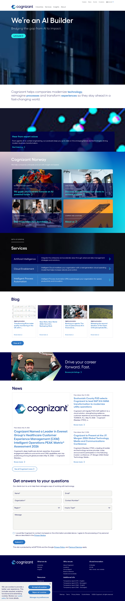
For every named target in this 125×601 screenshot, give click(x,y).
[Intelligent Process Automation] (109, 279)
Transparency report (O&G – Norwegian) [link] (75, 587)
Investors (101, 2)
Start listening (17, 147)
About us (70, 221)
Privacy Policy (59, 547)
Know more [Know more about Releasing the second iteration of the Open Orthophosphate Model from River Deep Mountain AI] (94, 334)
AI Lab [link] (91, 567)
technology (76, 91)
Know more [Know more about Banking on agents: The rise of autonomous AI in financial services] (68, 334)
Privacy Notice (40, 535)
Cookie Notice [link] (86, 594)
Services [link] (39, 567)
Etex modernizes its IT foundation (32, 221)
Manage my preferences (39, 597)
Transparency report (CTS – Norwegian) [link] (75, 583)
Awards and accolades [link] (69, 573)
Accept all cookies (39, 587)
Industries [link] (40, 565)
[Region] (37, 507)
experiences (71, 95)
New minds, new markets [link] (96, 569)
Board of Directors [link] (68, 571)
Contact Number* (72, 500)
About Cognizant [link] (68, 565)
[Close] (50, 583)
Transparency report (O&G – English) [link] (74, 585)
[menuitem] (84, 2)
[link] (22, 7)
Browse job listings (72, 372)
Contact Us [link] (40, 581)
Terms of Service (75, 547)
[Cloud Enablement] (109, 268)
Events (95, 2)
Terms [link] (68, 594)
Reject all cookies (39, 592)
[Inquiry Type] (87, 507)
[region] (26, 591)
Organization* (20, 500)
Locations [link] (66, 567)
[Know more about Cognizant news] (24, 469)
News (89, 2)
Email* (67, 493)
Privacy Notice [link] (76, 594)
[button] (110, 2)
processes (33, 95)
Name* (17, 493)
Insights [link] (39, 569)
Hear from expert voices (25, 136)
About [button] (63, 7)
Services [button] (48, 7)
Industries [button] (39, 7)
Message (18, 515)
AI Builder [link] (92, 565)
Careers (84, 2)
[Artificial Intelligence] (109, 258)
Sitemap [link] (62, 594)
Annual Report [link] (67, 569)
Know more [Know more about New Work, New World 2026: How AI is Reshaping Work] (43, 334)
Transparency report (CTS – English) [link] (73, 581)
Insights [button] (56, 7)
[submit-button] (19, 542)
